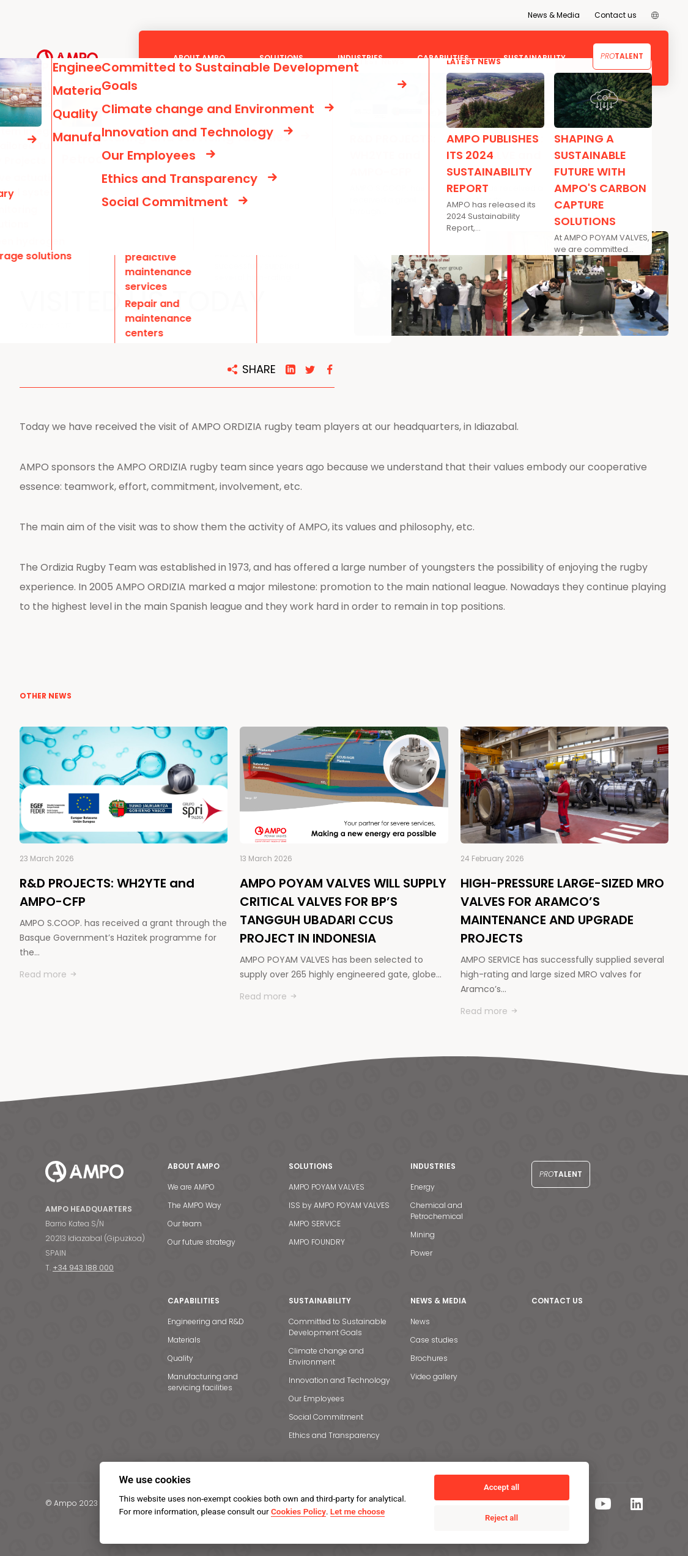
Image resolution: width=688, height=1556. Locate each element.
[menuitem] (655, 15)
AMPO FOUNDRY (317, 1242)
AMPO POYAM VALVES (326, 1187)
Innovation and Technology (339, 1380)
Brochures (429, 1358)
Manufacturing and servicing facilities (203, 1382)
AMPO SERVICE (315, 1223)
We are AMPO (191, 1187)
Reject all (501, 1517)
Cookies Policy (298, 1511)
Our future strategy (201, 1242)
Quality (180, 1358)
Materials (184, 1340)
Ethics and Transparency (334, 1435)
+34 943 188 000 (83, 1267)
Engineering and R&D (206, 1321)
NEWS (64, 142)
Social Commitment (326, 1417)
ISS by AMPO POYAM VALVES (339, 1205)
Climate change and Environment (326, 1356)
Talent (622, 56)
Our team (185, 1223)
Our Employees (316, 1398)
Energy (422, 1187)
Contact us (615, 15)
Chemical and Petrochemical (436, 1210)
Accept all (501, 1487)
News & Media (554, 15)
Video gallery (433, 1376)
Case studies (434, 1340)
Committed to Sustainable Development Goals (338, 1327)
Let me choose (357, 1511)
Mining (422, 1234)
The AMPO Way (194, 1205)
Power (421, 1253)
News (420, 1321)
